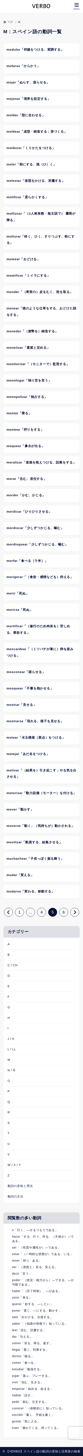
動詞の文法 (15, 1196)
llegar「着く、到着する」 (30, 1349)
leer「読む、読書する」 (29, 1330)
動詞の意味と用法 (20, 1186)
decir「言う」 (22, 1273)
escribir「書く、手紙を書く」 (33, 1414)
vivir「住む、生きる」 (28, 1382)
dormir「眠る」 (23, 1356)
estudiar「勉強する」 (27, 1369)
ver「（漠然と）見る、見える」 (35, 1267)
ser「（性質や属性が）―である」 (36, 1247)
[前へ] (8, 912)
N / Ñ (11, 1070)
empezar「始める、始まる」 (32, 1388)
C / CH (13, 965)
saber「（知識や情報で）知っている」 (40, 1323)
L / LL (12, 1049)
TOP (8, 22)
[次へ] (74, 912)
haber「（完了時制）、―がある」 (37, 1291)
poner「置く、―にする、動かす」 (37, 1310)
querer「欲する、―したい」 (32, 1304)
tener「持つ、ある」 (27, 1260)
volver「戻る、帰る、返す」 (32, 1343)
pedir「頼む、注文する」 (30, 1401)
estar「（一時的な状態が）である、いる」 (42, 1254)
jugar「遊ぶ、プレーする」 (31, 1375)
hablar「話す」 (23, 1395)
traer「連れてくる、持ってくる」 (36, 1428)
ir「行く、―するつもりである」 (35, 1230)
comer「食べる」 (24, 1362)
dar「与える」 (22, 1336)
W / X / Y (14, 1165)
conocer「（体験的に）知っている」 (38, 1408)
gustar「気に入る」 (26, 1421)
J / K (11, 1038)
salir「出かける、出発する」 (32, 1317)
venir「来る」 (22, 1297)
